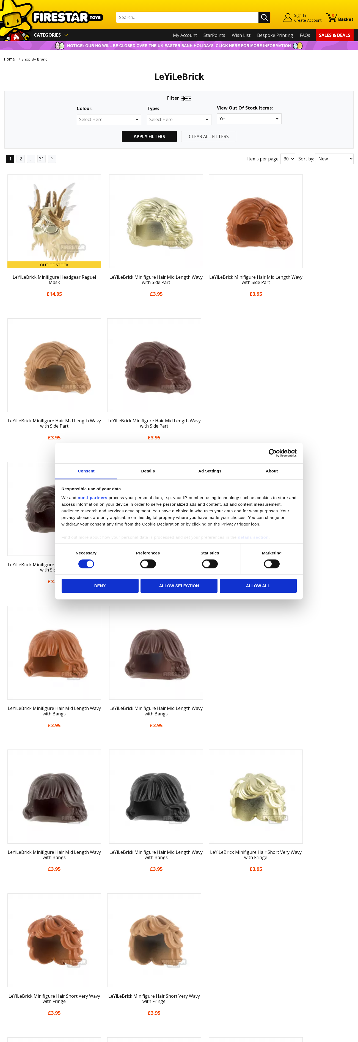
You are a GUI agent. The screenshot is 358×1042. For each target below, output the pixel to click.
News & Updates (21, 945)
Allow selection (179, 586)
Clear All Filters (209, 136)
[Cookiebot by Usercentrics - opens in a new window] (273, 453)
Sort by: (306, 159)
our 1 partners (93, 497)
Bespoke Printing (275, 35)
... (31, 159)
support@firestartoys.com (119, 948)
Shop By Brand (36, 59)
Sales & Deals (334, 35)
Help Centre (104, 931)
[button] (109, 119)
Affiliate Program (109, 990)
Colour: (84, 108)
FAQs (305, 35)
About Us (14, 937)
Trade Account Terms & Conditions (128, 981)
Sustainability (18, 993)
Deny (100, 586)
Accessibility (16, 985)
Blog (9, 953)
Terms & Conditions (24, 969)
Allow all (258, 586)
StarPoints (214, 35)
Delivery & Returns (23, 961)
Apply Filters (149, 136)
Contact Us (103, 921)
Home (9, 59)
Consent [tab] (86, 471)
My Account (185, 35)
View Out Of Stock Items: (245, 108)
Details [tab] (148, 471)
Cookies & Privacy (22, 977)
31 (41, 159)
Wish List (241, 35)
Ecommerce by (333, 1036)
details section (253, 537)
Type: (153, 108)
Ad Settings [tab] (209, 471)
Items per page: (263, 159)
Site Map (13, 1001)
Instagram (221, 943)
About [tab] (272, 471)
